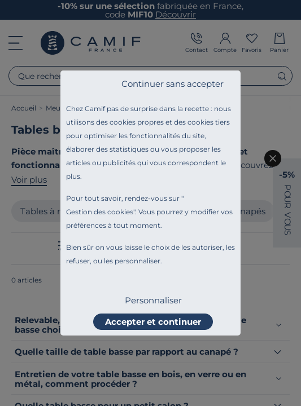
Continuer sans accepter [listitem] (172, 83)
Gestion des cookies (99, 212)
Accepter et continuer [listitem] (153, 321)
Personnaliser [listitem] (153, 300)
